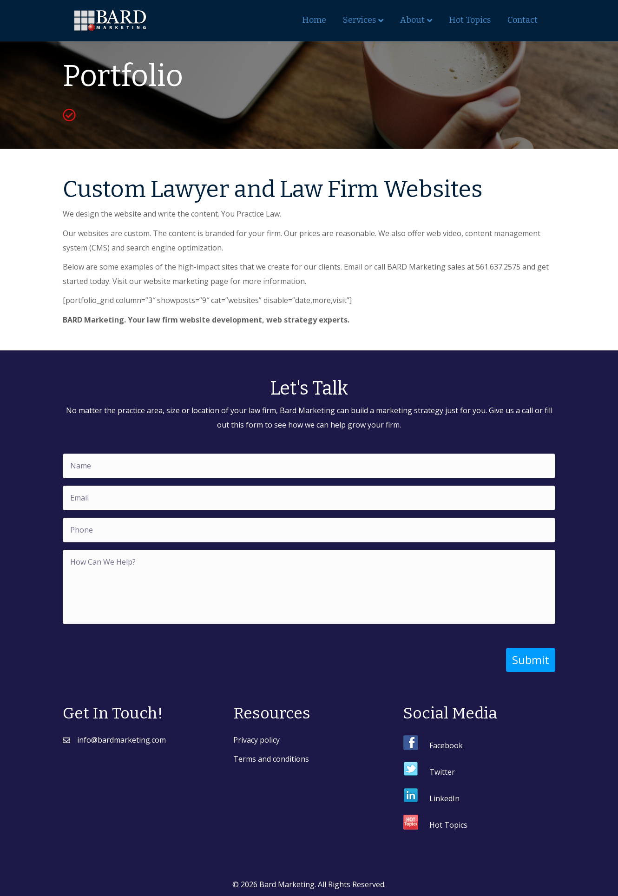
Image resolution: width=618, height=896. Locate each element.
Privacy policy (256, 739)
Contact (522, 20)
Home (314, 20)
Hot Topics (470, 20)
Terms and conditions (271, 758)
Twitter (442, 771)
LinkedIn (444, 798)
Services (359, 20)
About (412, 20)
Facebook (446, 745)
